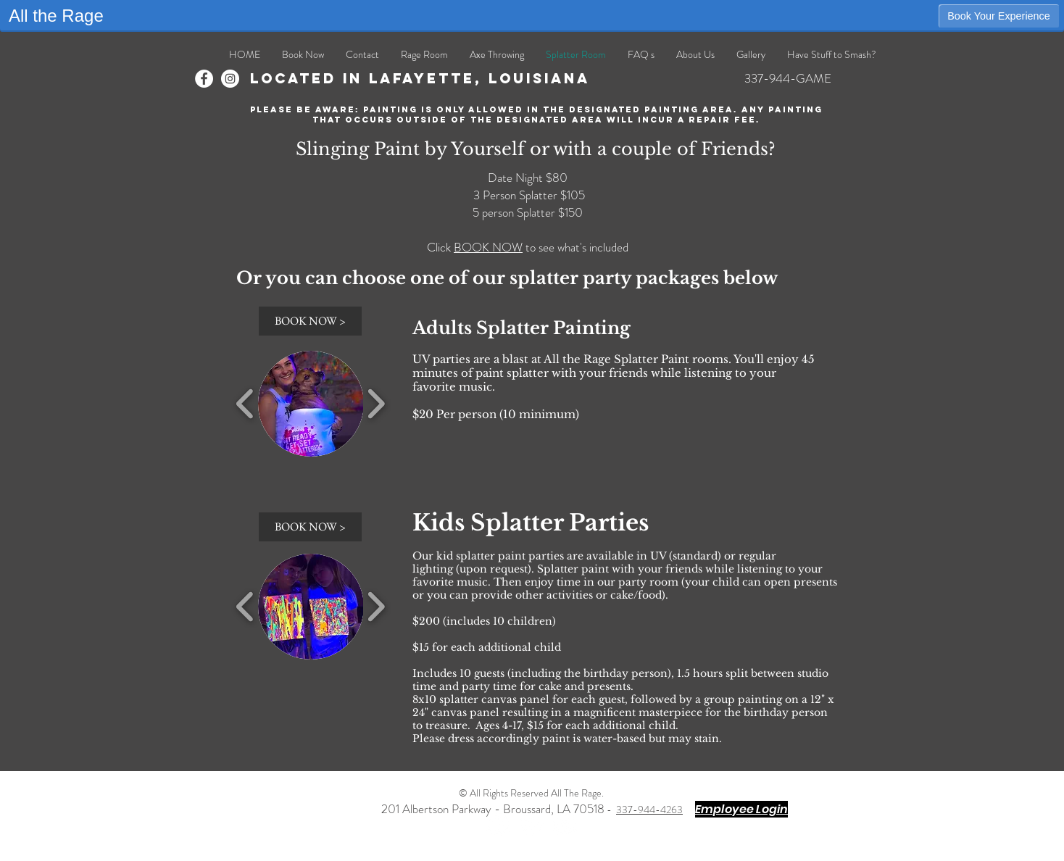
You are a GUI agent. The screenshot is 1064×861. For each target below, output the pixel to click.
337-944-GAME (787, 78)
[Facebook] (204, 79)
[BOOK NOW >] (310, 321)
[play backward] (245, 404)
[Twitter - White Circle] (532, 824)
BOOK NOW (488, 247)
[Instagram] (230, 79)
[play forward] (375, 404)
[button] (311, 404)
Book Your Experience (998, 16)
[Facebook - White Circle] (498, 824)
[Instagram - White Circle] (565, 824)
